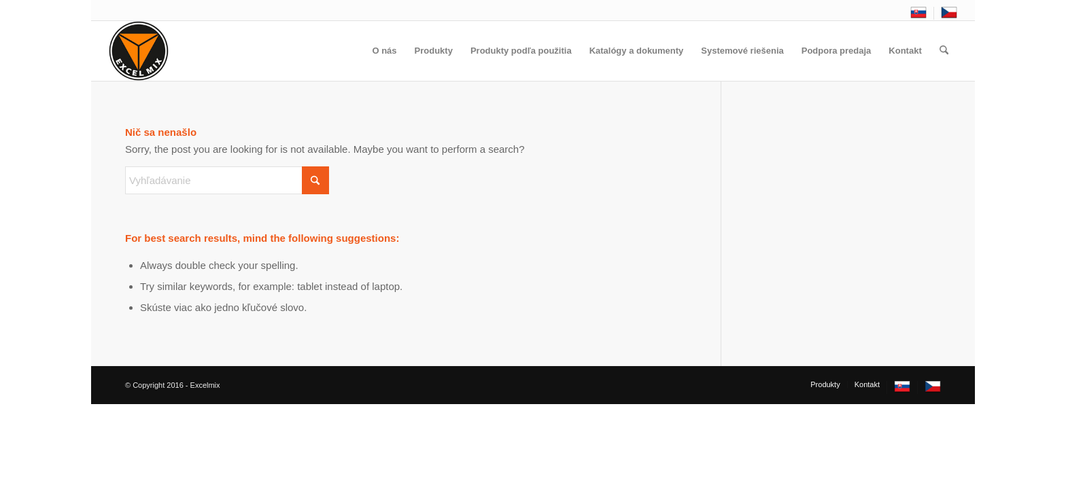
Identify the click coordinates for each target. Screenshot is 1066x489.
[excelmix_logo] (139, 51)
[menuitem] (919, 13)
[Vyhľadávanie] (944, 51)
